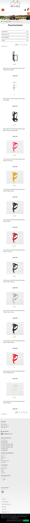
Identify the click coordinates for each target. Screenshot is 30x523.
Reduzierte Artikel (5, 512)
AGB (2, 459)
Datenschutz (3, 457)
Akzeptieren (26, 520)
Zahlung (2, 469)
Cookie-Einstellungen (12, 520)
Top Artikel (3, 472)
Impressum (3, 462)
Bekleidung (4, 506)
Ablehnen (20, 520)
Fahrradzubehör (7, 21)
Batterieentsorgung (5, 460)
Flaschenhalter (16, 21)
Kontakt (2, 456)
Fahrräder (4, 499)
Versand (2, 471)
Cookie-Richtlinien (14, 518)
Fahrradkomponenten (6, 504)
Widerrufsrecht (4, 468)
